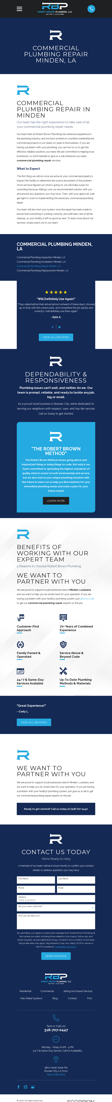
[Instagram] (25, 1087)
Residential (25, 991)
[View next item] (59, 327)
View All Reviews (56, 337)
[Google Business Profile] (32, 1087)
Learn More (56, 500)
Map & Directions (56, 1074)
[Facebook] (18, 1087)
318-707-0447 (56, 1030)
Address (22, 897)
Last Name (63, 878)
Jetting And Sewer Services (77, 991)
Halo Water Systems (31, 998)
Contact (72, 998)
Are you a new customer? (30, 906)
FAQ (89, 998)
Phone (21, 888)
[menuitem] (56, 257)
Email (60, 888)
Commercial (47, 991)
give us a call (87, 598)
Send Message (56, 956)
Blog (55, 998)
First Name (23, 878)
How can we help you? (29, 916)
